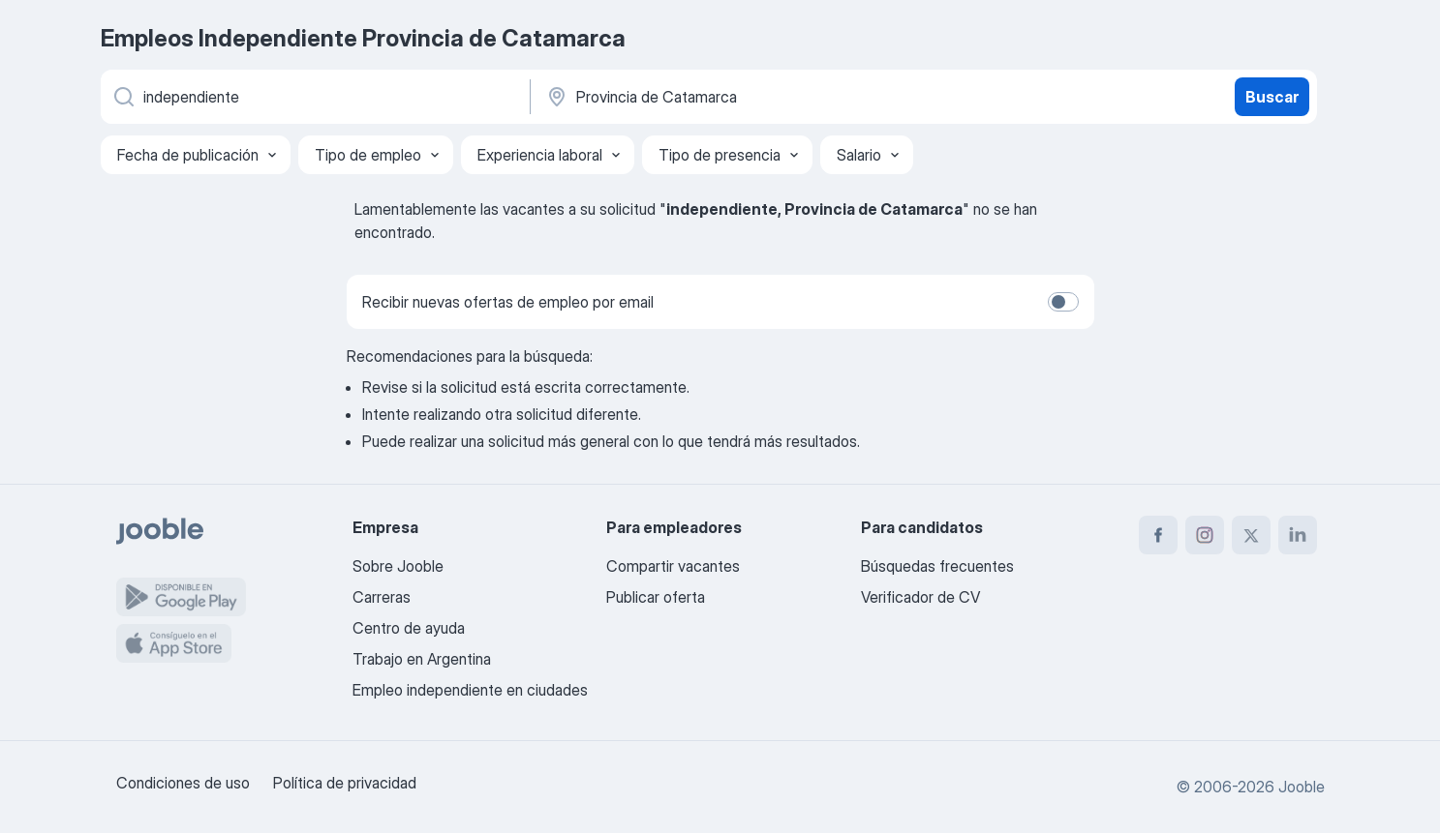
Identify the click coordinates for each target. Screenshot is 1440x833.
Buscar (1272, 96)
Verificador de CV (920, 597)
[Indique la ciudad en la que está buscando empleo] (747, 97)
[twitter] (1251, 535)
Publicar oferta (655, 597)
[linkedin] (1297, 535)
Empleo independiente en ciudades (470, 689)
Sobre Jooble (398, 566)
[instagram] (1204, 535)
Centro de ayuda (408, 628)
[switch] (1063, 302)
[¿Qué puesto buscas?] (314, 97)
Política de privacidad (344, 782)
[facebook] (1158, 535)
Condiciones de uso (183, 782)
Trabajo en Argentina (421, 659)
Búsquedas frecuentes (937, 566)
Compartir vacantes (673, 566)
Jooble (1301, 786)
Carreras (381, 597)
